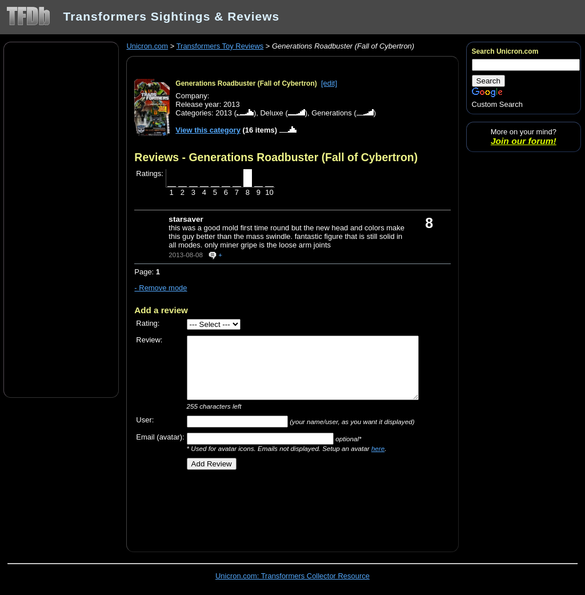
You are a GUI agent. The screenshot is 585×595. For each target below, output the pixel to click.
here (377, 448)
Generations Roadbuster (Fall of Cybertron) (245, 83)
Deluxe (271, 113)
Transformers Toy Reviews (220, 46)
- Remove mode (160, 287)
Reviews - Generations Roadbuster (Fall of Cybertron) (276, 157)
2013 (223, 113)
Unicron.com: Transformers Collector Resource (292, 576)
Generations (331, 113)
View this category (208, 130)
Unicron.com (147, 46)
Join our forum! (523, 141)
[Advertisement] (61, 218)
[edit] (329, 83)
